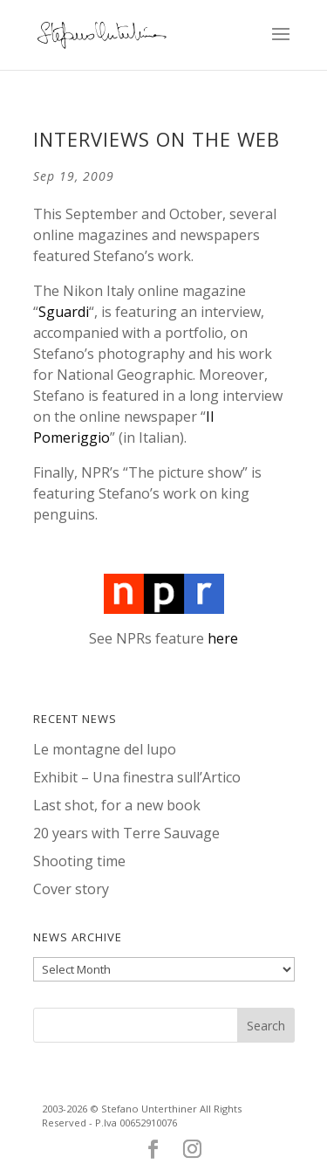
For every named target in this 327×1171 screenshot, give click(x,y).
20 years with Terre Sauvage (126, 833)
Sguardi (63, 311)
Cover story (71, 889)
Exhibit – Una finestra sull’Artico (137, 777)
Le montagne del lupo (104, 749)
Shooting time (79, 861)
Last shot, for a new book (117, 805)
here (223, 638)
